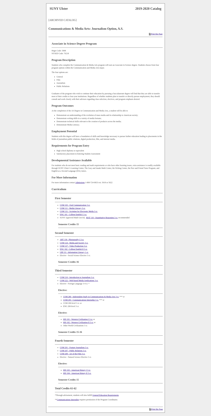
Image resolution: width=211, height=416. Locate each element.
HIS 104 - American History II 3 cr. (77, 373)
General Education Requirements (105, 395)
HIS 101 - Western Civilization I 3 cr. (78, 319)
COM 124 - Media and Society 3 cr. (74, 243)
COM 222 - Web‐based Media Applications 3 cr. (79, 280)
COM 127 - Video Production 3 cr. (73, 246)
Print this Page (156, 34)
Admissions (80, 182)
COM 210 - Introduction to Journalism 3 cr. (77, 277)
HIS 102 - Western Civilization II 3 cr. (78, 322)
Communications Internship (68, 400)
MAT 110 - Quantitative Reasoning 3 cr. (102, 217)
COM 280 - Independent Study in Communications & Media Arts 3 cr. (91, 297)
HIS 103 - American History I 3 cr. (77, 370)
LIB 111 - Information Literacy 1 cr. (74, 252)
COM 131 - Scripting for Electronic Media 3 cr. (79, 211)
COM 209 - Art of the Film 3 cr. (72, 354)
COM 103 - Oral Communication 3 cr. (75, 205)
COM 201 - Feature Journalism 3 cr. (74, 347)
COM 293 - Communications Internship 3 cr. (81, 300)
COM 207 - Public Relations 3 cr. (73, 350)
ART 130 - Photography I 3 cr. (72, 239)
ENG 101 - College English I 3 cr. (73, 214)
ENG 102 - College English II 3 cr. (73, 249)
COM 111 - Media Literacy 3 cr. (72, 208)
